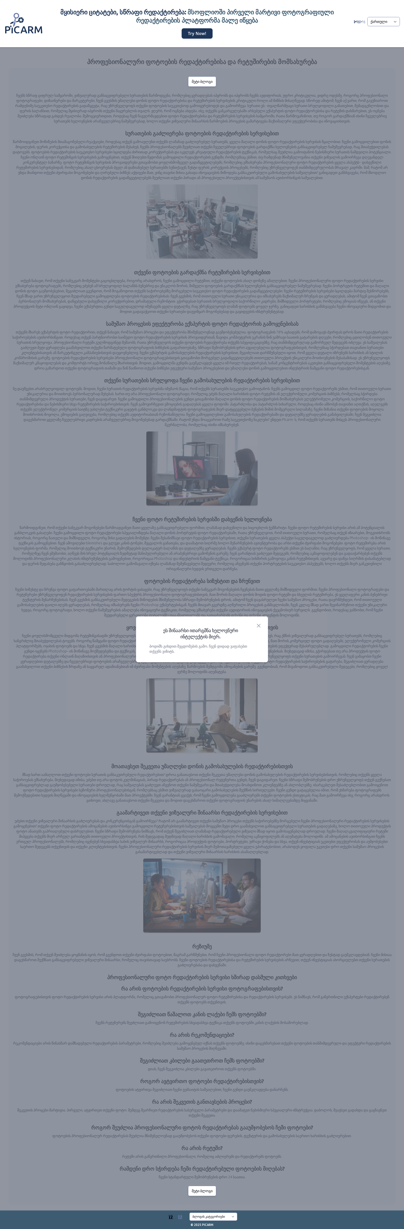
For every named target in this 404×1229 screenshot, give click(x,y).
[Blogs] (178, 1216)
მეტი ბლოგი (202, 81)
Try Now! (197, 34)
